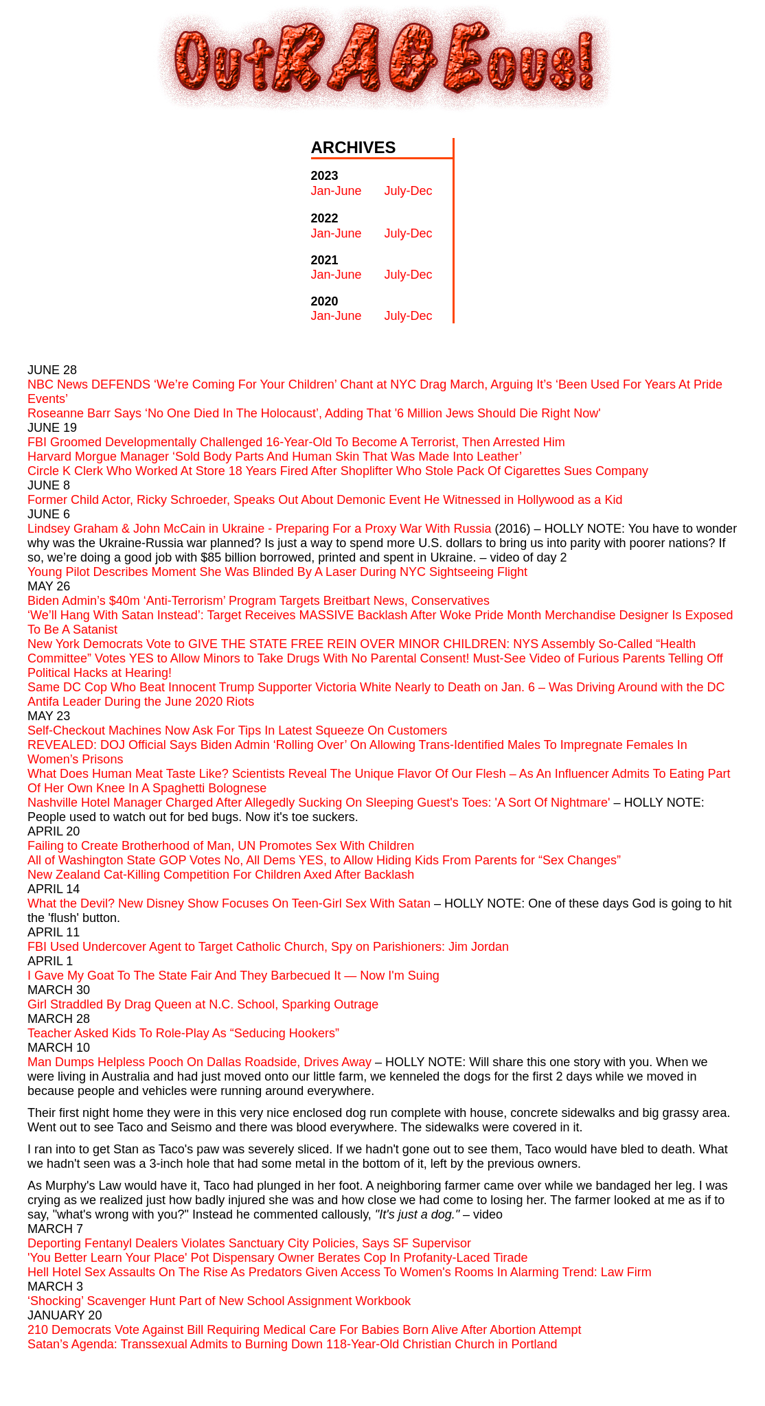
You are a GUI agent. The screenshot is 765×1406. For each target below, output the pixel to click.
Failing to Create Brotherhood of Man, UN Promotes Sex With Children (220, 846)
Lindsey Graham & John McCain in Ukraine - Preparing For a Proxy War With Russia (259, 528)
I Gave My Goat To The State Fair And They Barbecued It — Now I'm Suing (233, 975)
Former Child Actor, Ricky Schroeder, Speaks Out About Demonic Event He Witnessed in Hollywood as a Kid (324, 500)
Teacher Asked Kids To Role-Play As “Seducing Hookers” (183, 1033)
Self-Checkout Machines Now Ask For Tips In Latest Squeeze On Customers (237, 730)
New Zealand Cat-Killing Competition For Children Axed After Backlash (220, 874)
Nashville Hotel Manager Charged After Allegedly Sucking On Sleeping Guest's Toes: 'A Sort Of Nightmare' (318, 802)
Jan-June (336, 191)
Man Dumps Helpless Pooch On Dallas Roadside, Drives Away (199, 1062)
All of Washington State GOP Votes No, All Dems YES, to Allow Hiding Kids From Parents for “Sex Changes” (324, 860)
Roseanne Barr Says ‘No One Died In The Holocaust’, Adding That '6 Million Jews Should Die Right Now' (314, 413)
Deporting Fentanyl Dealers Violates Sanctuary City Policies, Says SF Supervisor (249, 1243)
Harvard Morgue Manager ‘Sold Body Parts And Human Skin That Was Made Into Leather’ (274, 456)
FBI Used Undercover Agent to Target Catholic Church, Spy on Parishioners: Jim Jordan (268, 947)
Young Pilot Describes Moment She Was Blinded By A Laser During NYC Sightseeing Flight (277, 572)
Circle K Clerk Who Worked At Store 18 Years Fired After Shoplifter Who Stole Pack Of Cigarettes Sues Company (337, 471)
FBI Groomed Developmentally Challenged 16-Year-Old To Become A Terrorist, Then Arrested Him (296, 442)
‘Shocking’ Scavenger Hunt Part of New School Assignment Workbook (219, 1301)
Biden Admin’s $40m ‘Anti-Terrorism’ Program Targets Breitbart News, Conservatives (258, 601)
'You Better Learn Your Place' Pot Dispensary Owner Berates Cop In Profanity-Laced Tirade (277, 1258)
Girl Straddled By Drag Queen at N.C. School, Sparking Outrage (202, 1004)
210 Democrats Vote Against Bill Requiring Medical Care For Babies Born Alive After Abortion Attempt (304, 1330)
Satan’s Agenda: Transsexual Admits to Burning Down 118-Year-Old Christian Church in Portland (292, 1344)
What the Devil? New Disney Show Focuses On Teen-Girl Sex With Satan (229, 903)
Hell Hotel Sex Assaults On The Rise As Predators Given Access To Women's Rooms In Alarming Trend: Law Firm (339, 1272)
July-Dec (409, 191)
